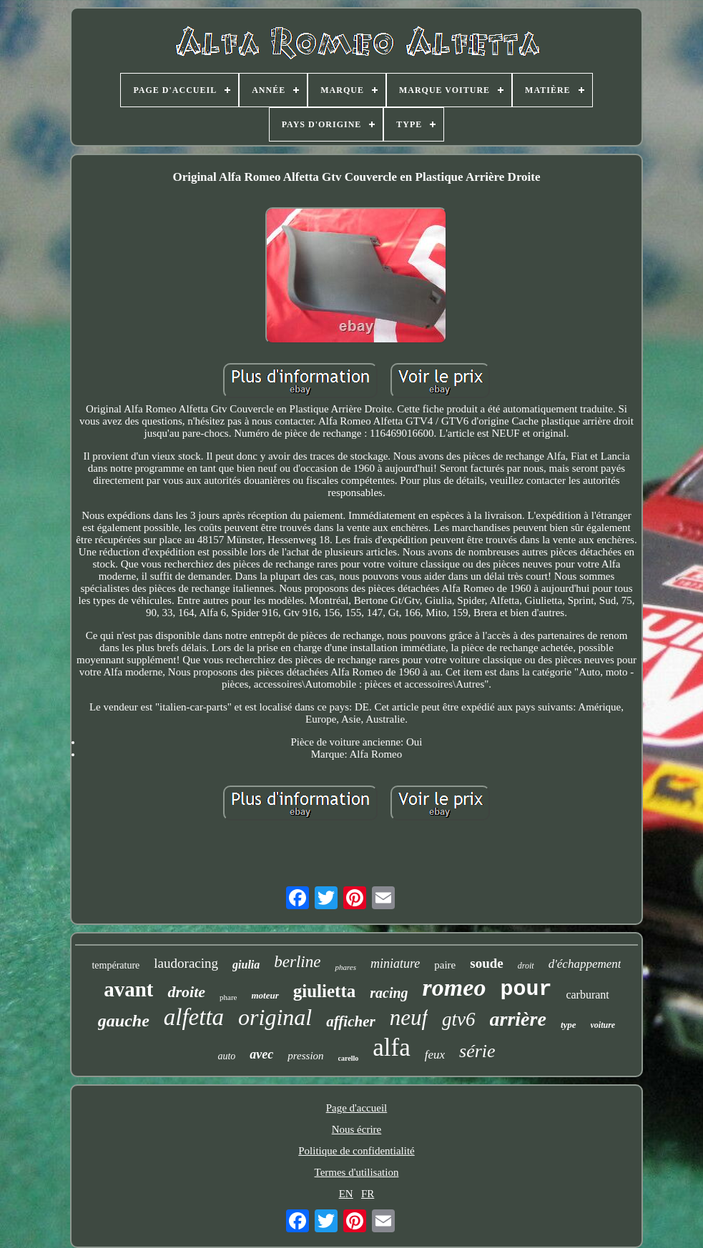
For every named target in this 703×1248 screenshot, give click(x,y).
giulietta (324, 991)
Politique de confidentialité (356, 1151)
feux (435, 1054)
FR (367, 1193)
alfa (391, 1047)
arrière (518, 1019)
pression (305, 1055)
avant (128, 989)
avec (261, 1054)
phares (345, 967)
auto (226, 1056)
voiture (603, 1025)
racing (389, 993)
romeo (454, 987)
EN (346, 1193)
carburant (587, 995)
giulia (246, 965)
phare (228, 997)
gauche (123, 1020)
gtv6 (459, 1019)
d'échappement (585, 964)
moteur (264, 995)
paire (445, 965)
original (275, 1017)
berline (297, 962)
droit (526, 966)
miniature (395, 963)
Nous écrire (357, 1129)
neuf (409, 1017)
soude (486, 963)
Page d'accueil (357, 1108)
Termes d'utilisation (357, 1172)
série (477, 1051)
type (568, 1024)
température (115, 965)
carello (348, 1058)
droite (186, 992)
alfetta (194, 1017)
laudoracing (186, 963)
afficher (350, 1021)
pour (525, 989)
